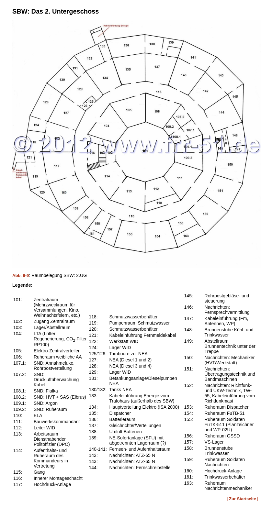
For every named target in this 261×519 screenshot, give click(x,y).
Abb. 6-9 (20, 275)
